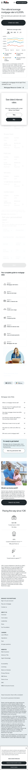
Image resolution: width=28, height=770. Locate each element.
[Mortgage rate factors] (14, 284)
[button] (2, 2)
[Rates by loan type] (14, 292)
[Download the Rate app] (14, 381)
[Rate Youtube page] (11, 689)
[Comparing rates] (14, 317)
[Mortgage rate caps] (14, 343)
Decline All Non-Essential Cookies (14, 762)
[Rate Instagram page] (1, 689)
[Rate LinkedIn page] (9, 689)
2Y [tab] (21, 32)
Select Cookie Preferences (14, 758)
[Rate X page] (4, 689)
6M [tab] (15, 32)
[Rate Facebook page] (6, 689)
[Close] (26, 748)
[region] (14, 758)
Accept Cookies (14, 767)
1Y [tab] (17, 32)
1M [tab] (8, 32)
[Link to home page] (3, 593)
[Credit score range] (14, 309)
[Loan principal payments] (14, 334)
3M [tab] (11, 32)
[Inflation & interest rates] (14, 326)
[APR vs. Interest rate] (14, 301)
